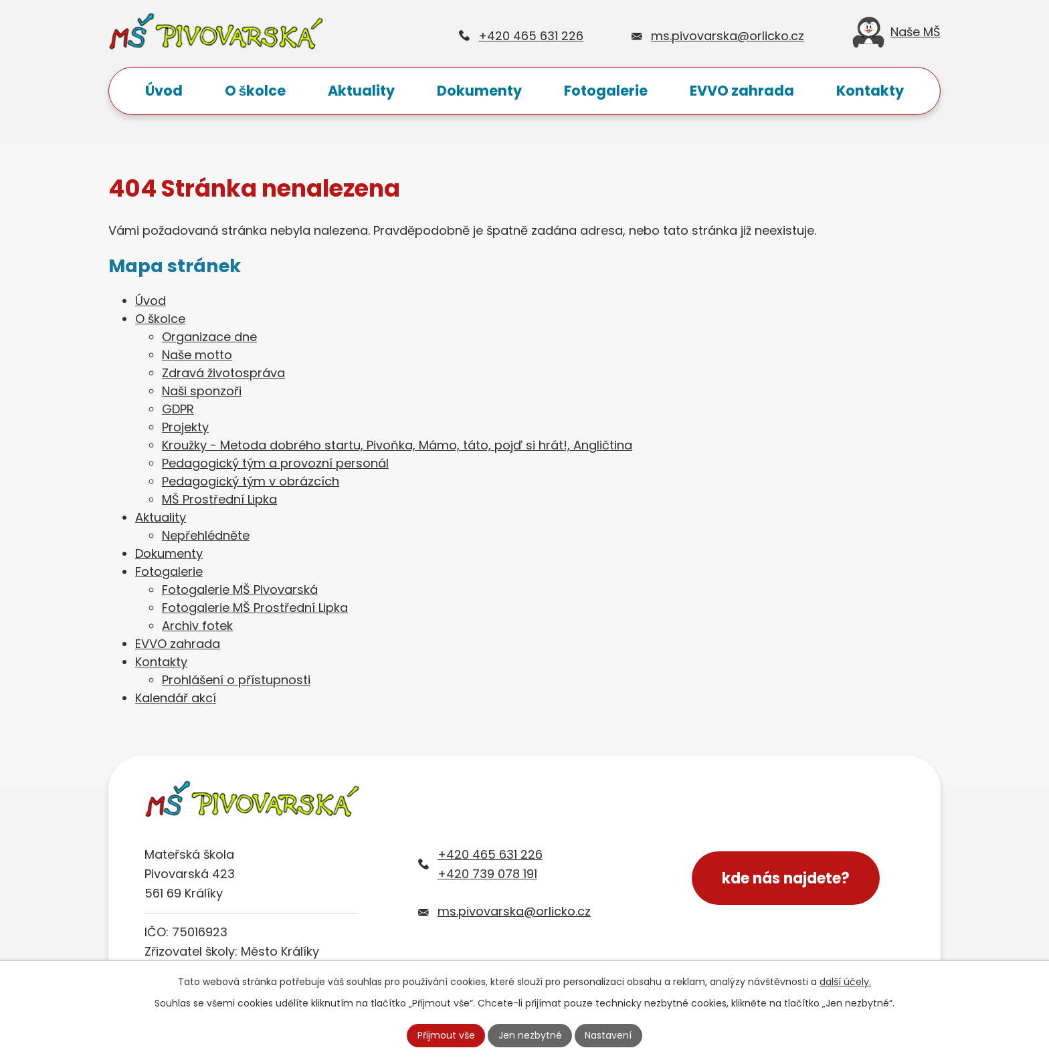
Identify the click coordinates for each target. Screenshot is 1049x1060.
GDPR (178, 409)
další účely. (845, 981)
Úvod (164, 90)
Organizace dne (209, 336)
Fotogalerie (606, 90)
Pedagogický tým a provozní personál (275, 463)
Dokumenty (479, 90)
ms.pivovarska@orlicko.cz (727, 35)
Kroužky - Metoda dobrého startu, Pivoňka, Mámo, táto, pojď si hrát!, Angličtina (397, 445)
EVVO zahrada (742, 90)
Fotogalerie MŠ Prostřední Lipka (255, 607)
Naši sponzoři (202, 391)
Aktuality (361, 90)
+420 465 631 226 (530, 35)
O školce (255, 90)
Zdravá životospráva (223, 372)
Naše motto (197, 354)
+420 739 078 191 (487, 873)
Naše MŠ (896, 36)
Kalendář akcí (175, 698)
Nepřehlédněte (206, 535)
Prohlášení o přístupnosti (236, 679)
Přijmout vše (446, 1035)
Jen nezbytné (530, 1035)
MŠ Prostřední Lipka (219, 499)
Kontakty (870, 90)
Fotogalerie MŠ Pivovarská (240, 589)
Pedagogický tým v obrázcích (250, 481)
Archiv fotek (197, 625)
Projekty (185, 427)
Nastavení (608, 1035)
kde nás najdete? (786, 878)
